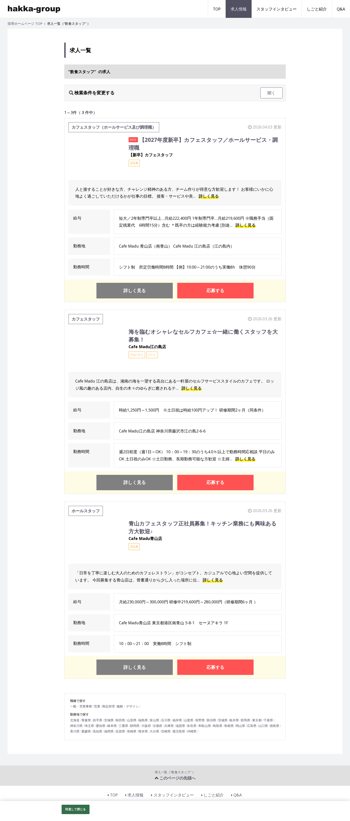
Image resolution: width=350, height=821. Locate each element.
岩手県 (97, 720)
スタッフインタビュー (276, 9)
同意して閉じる (75, 809)
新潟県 (211, 720)
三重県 (123, 726)
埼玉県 (89, 726)
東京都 (257, 720)
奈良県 (191, 726)
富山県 (154, 720)
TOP (217, 9)
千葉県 (268, 720)
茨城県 (222, 720)
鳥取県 (217, 726)
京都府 (157, 726)
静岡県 (135, 726)
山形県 (131, 720)
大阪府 (146, 726)
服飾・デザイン (128, 706)
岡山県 (240, 726)
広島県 (251, 726)
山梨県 (188, 720)
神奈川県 (76, 726)
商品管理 (108, 706)
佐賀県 (120, 731)
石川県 (166, 720)
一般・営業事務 (81, 706)
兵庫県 (169, 726)
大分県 (154, 731)
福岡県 (109, 731)
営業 (97, 706)
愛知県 (100, 726)
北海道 (74, 720)
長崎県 (131, 731)
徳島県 (274, 726)
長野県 (200, 720)
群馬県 (245, 720)
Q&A (341, 9)
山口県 (263, 726)
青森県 (86, 720)
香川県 (74, 731)
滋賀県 (180, 726)
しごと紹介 (317, 9)
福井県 (177, 720)
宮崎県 (166, 731)
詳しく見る (209, 196)
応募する (215, 290)
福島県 (143, 720)
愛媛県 (86, 731)
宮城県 (109, 720)
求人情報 (239, 9)
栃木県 (234, 720)
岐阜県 (112, 726)
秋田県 (120, 720)
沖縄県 (191, 731)
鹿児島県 (179, 731)
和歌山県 (204, 726)
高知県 (97, 731)
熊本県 (143, 731)
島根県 (229, 726)
